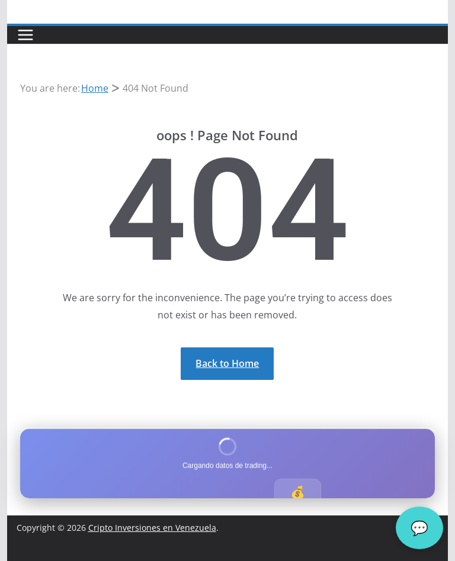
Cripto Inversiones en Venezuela (152, 527)
